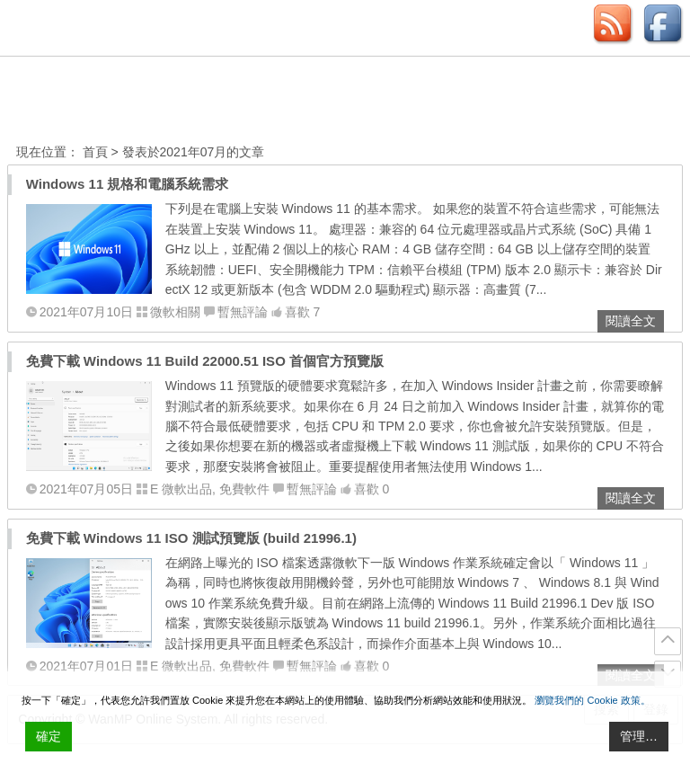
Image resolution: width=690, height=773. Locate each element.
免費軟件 (244, 489)
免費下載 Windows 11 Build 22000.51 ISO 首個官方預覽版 (205, 361)
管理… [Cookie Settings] (639, 736)
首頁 (95, 152)
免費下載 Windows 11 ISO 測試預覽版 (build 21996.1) (191, 538)
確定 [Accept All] (48, 736)
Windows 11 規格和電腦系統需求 (127, 183)
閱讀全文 (631, 321)
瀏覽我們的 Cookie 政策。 (592, 700)
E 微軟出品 (181, 489)
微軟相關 (175, 312)
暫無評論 (242, 312)
